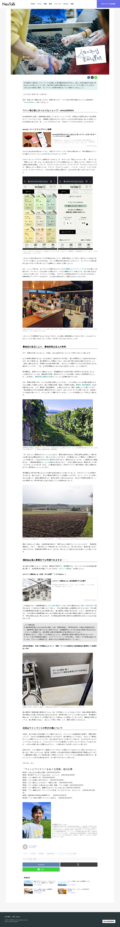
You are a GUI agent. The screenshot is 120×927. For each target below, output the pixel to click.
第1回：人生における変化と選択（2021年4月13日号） (41, 772)
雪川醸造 (60, 83)
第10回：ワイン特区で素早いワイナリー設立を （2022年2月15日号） (47, 798)
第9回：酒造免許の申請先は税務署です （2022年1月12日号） (45, 795)
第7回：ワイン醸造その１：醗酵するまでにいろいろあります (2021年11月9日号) (51, 787)
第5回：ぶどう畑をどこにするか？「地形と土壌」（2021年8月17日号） (48, 782)
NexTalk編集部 (33, 66)
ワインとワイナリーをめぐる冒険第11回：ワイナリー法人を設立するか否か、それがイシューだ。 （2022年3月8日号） (58, 57)
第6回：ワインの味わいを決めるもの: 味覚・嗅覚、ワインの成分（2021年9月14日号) (52, 785)
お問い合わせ (16, 916)
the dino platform (13, 921)
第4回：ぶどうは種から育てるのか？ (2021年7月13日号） (43, 780)
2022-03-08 (33, 65)
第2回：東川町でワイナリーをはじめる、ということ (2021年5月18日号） (49, 775)
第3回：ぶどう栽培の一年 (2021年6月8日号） (39, 777)
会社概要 (7, 916)
